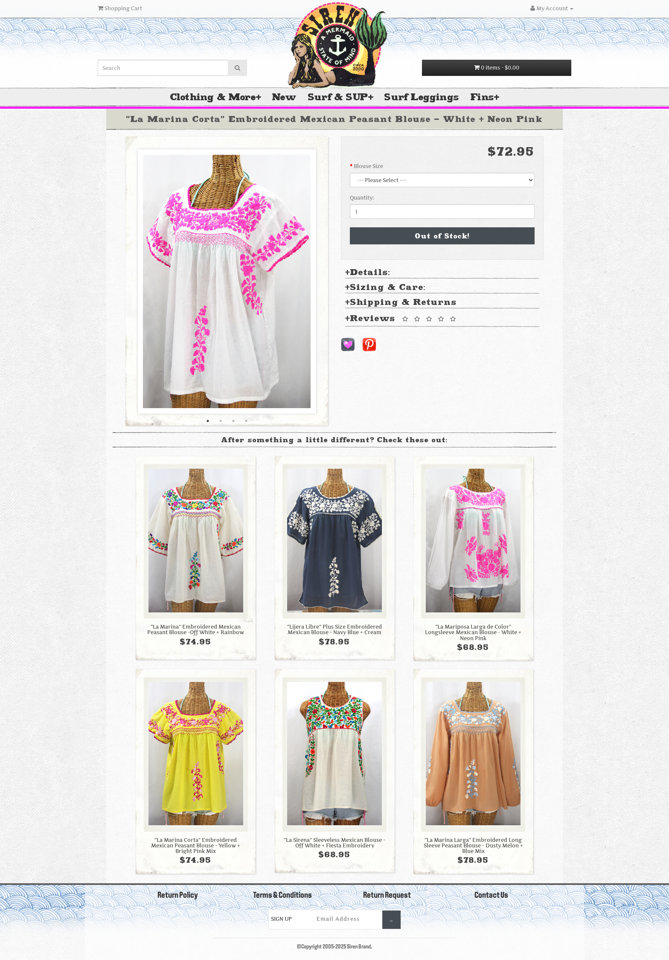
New (284, 97)
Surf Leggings (421, 97)
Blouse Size (368, 166)
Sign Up (281, 919)
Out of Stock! (442, 236)
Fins (482, 97)
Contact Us (491, 895)
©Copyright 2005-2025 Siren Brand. (334, 947)
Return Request (387, 895)
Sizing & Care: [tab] (385, 287)
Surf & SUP (338, 97)
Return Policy (177, 895)
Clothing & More (213, 97)
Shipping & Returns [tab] (401, 302)
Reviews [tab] (402, 319)
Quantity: (362, 197)
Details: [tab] (367, 272)
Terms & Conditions (282, 895)
